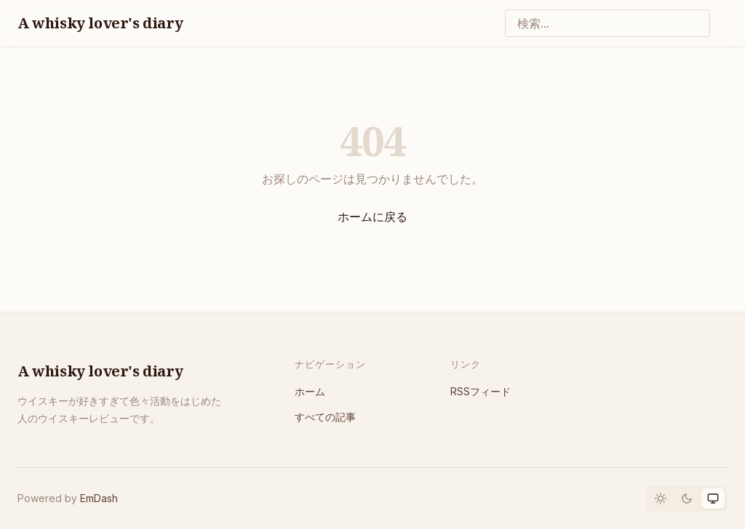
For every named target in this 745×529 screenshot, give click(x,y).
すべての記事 (325, 417)
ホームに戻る (372, 216)
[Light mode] (660, 498)
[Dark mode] (686, 498)
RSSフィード (480, 391)
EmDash (99, 498)
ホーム (310, 391)
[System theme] (713, 498)
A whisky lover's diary (100, 23)
